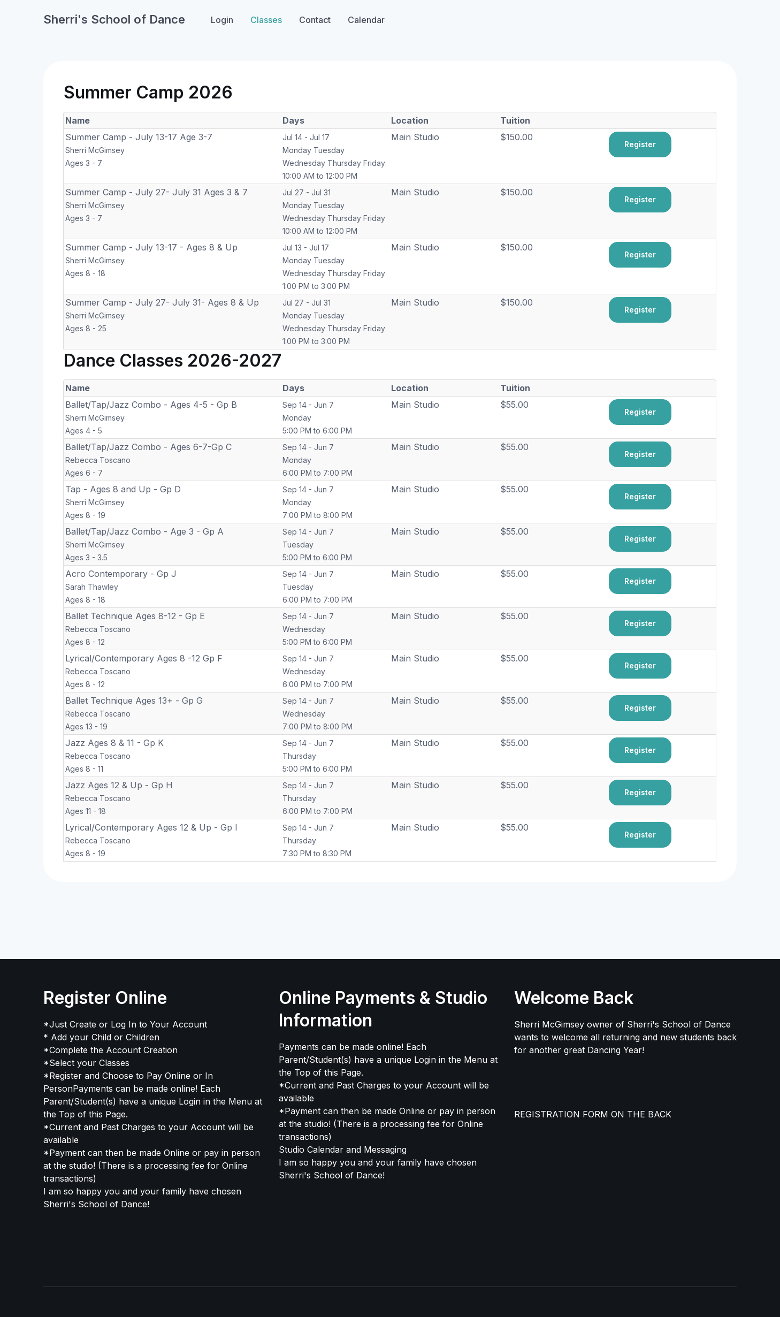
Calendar (366, 19)
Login (222, 19)
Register (640, 144)
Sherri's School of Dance (114, 19)
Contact (315, 19)
